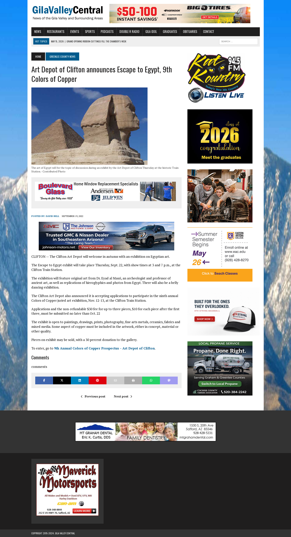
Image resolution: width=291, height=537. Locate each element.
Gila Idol (151, 31)
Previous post (93, 396)
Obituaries (190, 31)
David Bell (52, 216)
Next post (123, 396)
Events (74, 31)
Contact (208, 31)
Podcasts (107, 31)
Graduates (170, 31)
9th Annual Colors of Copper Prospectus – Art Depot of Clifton (104, 348)
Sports (90, 31)
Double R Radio (129, 31)
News (37, 31)
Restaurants (55, 31)
